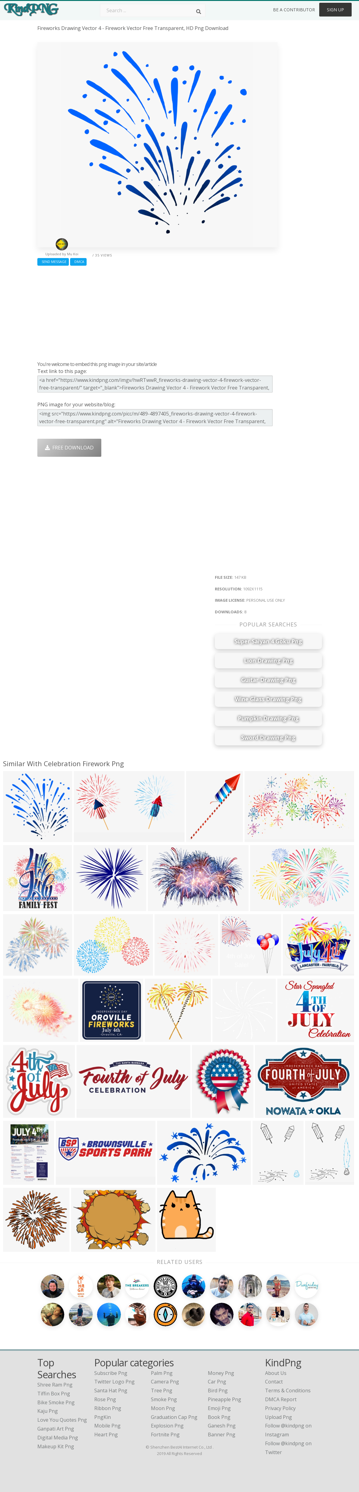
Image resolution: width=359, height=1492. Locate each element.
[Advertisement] (157, 312)
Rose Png (105, 1399)
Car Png (217, 1381)
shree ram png (55, 1384)
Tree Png (161, 1390)
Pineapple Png (224, 1399)
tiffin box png (53, 1393)
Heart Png (106, 1434)
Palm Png (162, 1373)
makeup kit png (55, 1446)
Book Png (219, 1417)
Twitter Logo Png (114, 1381)
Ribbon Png (107, 1408)
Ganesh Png (222, 1425)
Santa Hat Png (110, 1390)
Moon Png (163, 1408)
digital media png (57, 1437)
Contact (274, 1381)
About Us (275, 1373)
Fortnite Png (165, 1434)
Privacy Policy (280, 1408)
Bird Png (218, 1390)
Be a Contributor (294, 10)
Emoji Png (219, 1408)
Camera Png (165, 1381)
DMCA (78, 261)
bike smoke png (56, 1402)
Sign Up (335, 10)
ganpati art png (55, 1428)
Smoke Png (164, 1399)
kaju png (47, 1411)
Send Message (53, 261)
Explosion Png (167, 1425)
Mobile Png (107, 1425)
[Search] (199, 12)
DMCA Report (281, 1399)
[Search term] (153, 10)
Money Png (221, 1373)
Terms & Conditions (288, 1390)
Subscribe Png (110, 1373)
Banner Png (221, 1434)
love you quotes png (62, 1419)
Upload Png (278, 1417)
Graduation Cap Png (174, 1417)
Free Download (69, 447)
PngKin (102, 1417)
